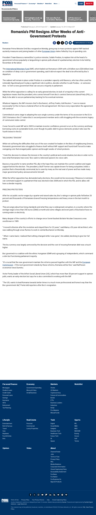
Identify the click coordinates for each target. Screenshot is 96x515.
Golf (75, 438)
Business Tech (55, 431)
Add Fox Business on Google (84, 42)
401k (4, 403)
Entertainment (7, 423)
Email (70, 42)
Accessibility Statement (58, 472)
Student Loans (7, 390)
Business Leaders (56, 403)
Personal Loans (8, 395)
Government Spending (34, 388)
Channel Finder (55, 452)
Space (53, 441)
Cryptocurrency (56, 393)
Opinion (6, 448)
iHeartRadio (66, 494)
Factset (64, 502)
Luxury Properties (32, 428)
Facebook (54, 42)
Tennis (76, 441)
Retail (52, 408)
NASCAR (77, 431)
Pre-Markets (55, 410)
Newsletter (58, 494)
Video (29, 448)
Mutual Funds (55, 413)
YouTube (42, 494)
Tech (53, 420)
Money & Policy (31, 390)
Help (48, 500)
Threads (62, 42)
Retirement (6, 405)
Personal (29, 423)
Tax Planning (7, 408)
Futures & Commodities (58, 395)
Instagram (38, 494)
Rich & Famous (7, 426)
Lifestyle (6, 420)
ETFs (52, 400)
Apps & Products (56, 482)
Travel (5, 428)
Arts (4, 438)
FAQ (52, 462)
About (53, 448)
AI (51, 438)
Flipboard (46, 494)
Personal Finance (20, 3)
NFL (75, 423)
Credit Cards (7, 393)
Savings (5, 398)
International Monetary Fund (17, 69)
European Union (48, 51)
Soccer (76, 436)
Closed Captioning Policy (59, 469)
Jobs (52, 454)
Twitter (58, 42)
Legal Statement (22, 504)
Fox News (54, 474)
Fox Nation (54, 477)
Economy (32, 3)
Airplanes (6, 433)
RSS (54, 494)
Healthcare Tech (56, 433)
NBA (75, 426)
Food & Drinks (7, 436)
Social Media (55, 426)
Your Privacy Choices (38, 500)
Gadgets (53, 428)
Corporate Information (58, 467)
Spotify (62, 494)
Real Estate (31, 420)
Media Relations (56, 464)
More (55, 3)
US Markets (54, 390)
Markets (40, 3)
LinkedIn (50, 494)
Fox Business (8, 3)
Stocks (53, 388)
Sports (77, 420)
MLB (75, 428)
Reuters (5, 43)
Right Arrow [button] (92, 16)
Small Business (32, 393)
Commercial (31, 426)
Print (66, 42)
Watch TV (89, 3)
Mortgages (6, 388)
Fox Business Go (56, 479)
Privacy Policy (55, 459)
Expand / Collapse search (75, 3)
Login (81, 3)
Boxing (76, 433)
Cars (4, 431)
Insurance (6, 400)
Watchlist (48, 3)
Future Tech (54, 436)
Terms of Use (55, 457)
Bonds (53, 398)
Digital (53, 423)
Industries (54, 405)
